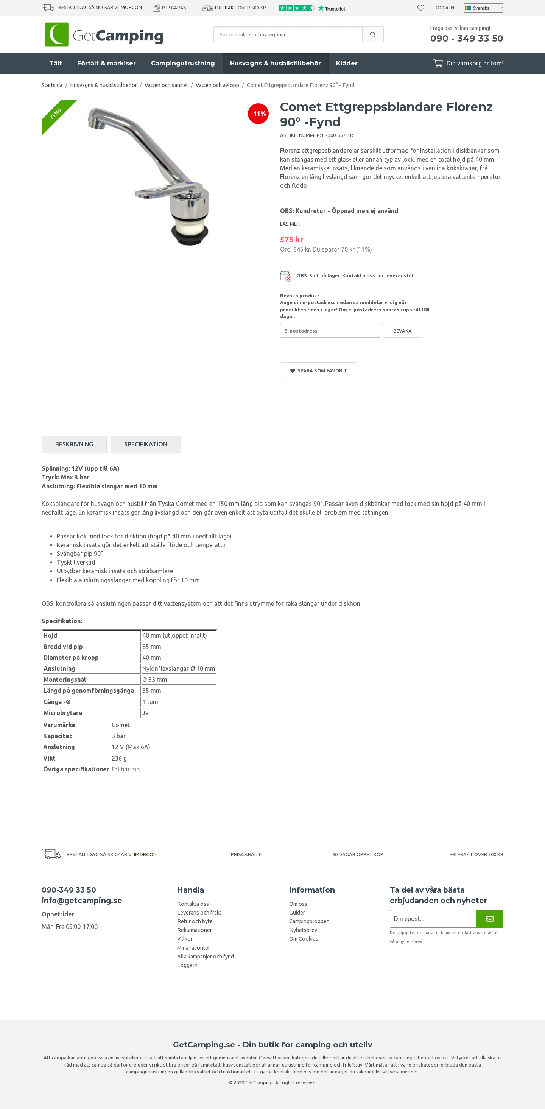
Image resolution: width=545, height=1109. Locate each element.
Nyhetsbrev (303, 930)
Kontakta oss (193, 904)
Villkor (185, 939)
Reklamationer (194, 930)
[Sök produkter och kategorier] (288, 34)
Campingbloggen (309, 921)
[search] (372, 34)
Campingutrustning (183, 63)
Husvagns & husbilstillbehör (275, 63)
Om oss (298, 904)
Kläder (347, 63)
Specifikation (145, 444)
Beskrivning (74, 444)
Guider (297, 913)
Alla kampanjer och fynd (205, 956)
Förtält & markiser (106, 63)
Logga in (444, 7)
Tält (55, 63)
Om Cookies (303, 939)
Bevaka (402, 330)
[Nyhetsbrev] (489, 919)
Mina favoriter (193, 948)
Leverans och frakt (199, 913)
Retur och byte (195, 921)
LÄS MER (290, 223)
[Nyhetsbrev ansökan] (433, 919)
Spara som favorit (318, 370)
